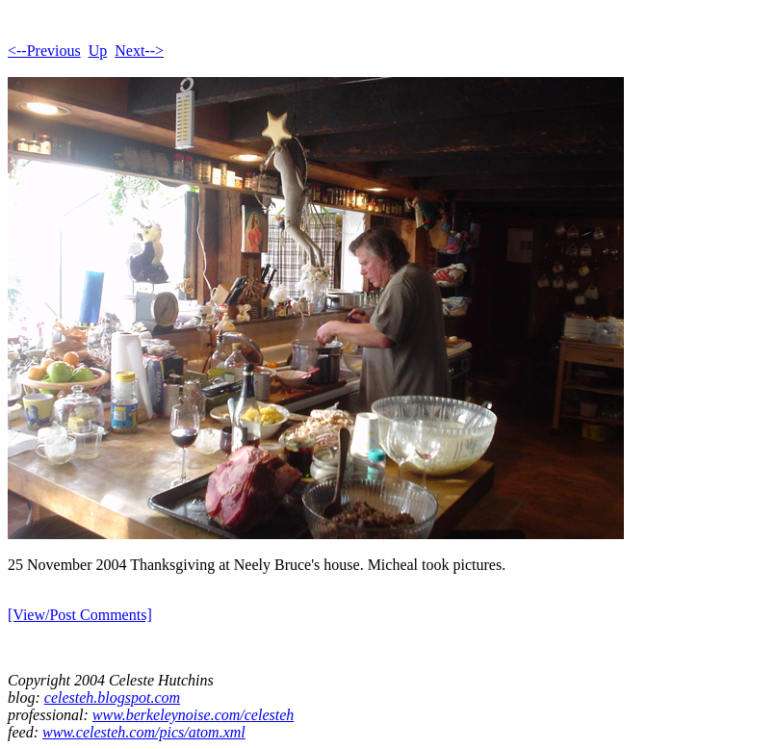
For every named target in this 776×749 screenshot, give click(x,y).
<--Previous (44, 50)
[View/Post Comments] (80, 615)
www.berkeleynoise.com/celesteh (193, 715)
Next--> (139, 50)
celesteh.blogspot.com (112, 697)
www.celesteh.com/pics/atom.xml (144, 732)
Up (98, 50)
